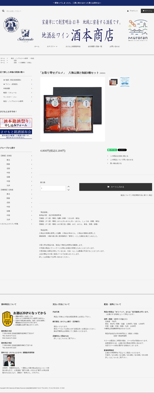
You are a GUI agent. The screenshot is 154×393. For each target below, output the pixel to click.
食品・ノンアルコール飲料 (18, 58)
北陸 (12, 60)
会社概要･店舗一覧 (95, 46)
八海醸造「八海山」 (26, 62)
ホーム (36, 46)
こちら (62, 338)
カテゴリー (52, 46)
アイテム (147, 11)
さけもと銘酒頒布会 (73, 46)
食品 (32, 58)
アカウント (134, 11)
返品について (126, 195)
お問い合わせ (115, 46)
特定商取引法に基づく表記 (142, 195)
